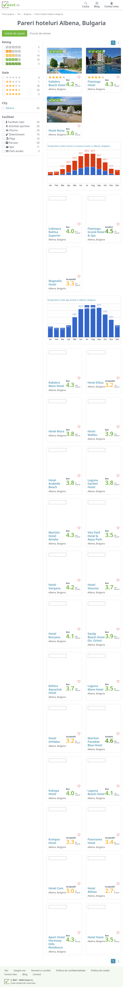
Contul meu (10, 974)
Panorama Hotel (95, 841)
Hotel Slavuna (93, 586)
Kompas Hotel (54, 841)
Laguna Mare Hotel (95, 687)
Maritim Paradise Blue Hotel (95, 741)
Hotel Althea (92, 890)
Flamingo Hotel (94, 83)
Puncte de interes (40, 33)
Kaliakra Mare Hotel (56, 384)
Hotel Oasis (96, 937)
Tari (19, 14)
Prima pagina (8, 14)
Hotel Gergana (55, 586)
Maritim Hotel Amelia (54, 536)
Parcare (12, 142)
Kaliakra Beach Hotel (57, 83)
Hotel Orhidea (54, 740)
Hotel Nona (57, 130)
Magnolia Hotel (55, 282)
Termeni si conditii (41, 970)
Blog (24, 974)
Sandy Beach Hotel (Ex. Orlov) (96, 637)
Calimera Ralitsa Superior (55, 232)
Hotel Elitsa (95, 382)
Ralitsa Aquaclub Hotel (55, 689)
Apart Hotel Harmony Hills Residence (57, 942)
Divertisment (16, 134)
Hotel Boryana (54, 635)
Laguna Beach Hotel (96, 792)
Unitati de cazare (14, 33)
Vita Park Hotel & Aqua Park (95, 536)
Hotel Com (56, 888)
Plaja (11, 138)
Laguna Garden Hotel (93, 483)
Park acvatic (15, 151)
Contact (37, 974)
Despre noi (19, 970)
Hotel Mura (56, 431)
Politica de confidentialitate (70, 970)
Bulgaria (27, 14)
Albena (10, 108)
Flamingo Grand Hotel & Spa (96, 232)
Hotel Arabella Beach (54, 483)
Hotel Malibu (92, 433)
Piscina (12, 130)
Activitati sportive (18, 126)
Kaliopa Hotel (54, 792)
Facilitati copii (16, 122)
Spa (10, 147)
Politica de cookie (100, 970)
